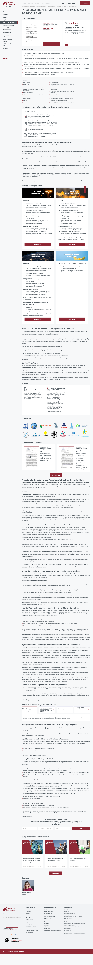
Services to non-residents (31, 926)
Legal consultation (29, 919)
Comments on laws (48, 920)
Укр (4, 6)
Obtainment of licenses (9, 22)
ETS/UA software (52, 72)
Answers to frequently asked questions (59, 100)
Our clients (25, 102)
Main (23, 6)
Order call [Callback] (5, 58)
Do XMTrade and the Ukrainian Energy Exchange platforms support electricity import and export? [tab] (81, 710)
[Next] (67, 45)
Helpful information (48, 911)
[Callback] (85, 3)
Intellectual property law (69, 925)
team (27, 878)
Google (76, 25)
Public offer (46, 925)
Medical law (66, 909)
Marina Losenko (26, 892)
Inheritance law (67, 930)
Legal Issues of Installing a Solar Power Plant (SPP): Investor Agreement (55, 860)
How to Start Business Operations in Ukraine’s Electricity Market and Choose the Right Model (31, 860)
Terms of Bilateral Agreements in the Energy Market (62, 98)
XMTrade (37, 72)
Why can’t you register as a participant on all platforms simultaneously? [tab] (28, 710)
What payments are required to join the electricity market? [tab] (62, 710)
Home (4, 11)
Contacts (5, 48)
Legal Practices (7, 32)
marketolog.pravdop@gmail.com (10, 929)
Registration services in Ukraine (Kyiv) (9, 26)
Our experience (47, 918)
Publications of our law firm (9, 44)
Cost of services (26, 82)
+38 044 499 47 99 (68, 3)
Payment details (29, 932)
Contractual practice (68, 918)
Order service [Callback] (51, 44)
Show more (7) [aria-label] (56, 475)
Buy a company (7, 29)
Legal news (46, 923)
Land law (66, 920)
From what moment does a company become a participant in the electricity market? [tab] (46, 710)
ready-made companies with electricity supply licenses (43, 774)
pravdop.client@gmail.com (12, 927)
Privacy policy (47, 926)
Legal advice (6, 20)
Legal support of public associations (72, 914)
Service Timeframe (27, 98)
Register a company (30, 922)
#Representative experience (53, 866)
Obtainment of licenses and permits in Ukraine (45, 6)
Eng (10, 6)
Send (80, 828)
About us (5, 14)
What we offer (26, 84)
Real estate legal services (69, 913)
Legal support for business (7, 40)
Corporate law (67, 928)
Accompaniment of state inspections (72, 926)
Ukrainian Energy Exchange (48, 74)
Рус (7, 6)
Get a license (28, 921)
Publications (28, 911)
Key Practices (47, 909)
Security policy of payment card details (52, 930)
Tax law (65, 932)
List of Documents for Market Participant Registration (34, 86)
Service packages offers (28, 92)
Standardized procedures (29, 6)
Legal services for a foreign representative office (74, 933)
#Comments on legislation (29, 866)
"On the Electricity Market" (37, 150)
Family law (66, 911)
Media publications (48, 921)
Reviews (5, 17)
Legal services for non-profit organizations (73, 916)
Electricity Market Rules (55, 150)
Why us (25, 100)
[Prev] (66, 45)
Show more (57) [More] (56, 873)
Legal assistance (67, 921)
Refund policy (47, 928)
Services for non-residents (7, 35)
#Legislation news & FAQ (75, 866)
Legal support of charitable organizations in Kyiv (74, 923)
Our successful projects (55, 82)
